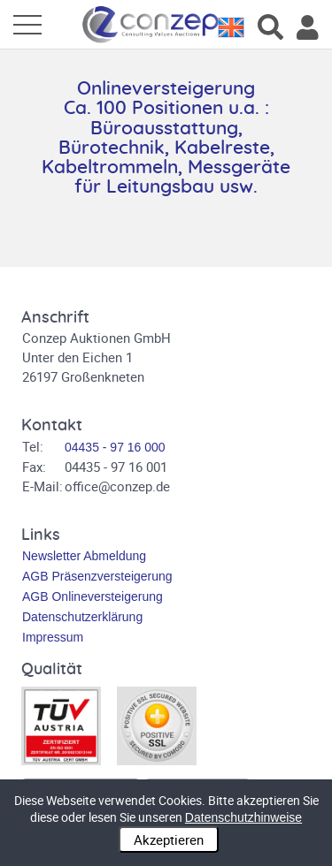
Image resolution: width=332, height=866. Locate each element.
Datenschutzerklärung (82, 617)
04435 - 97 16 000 (115, 447)
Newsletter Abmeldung (84, 556)
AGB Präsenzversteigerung (97, 576)
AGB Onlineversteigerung (92, 596)
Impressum (52, 637)
